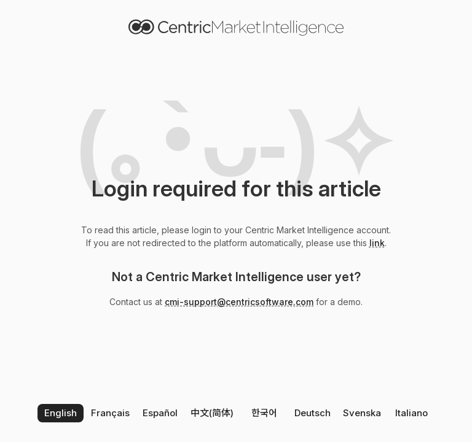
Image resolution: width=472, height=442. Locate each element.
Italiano (411, 413)
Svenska (362, 413)
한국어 (264, 413)
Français (110, 413)
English (60, 413)
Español (160, 413)
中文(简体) (212, 413)
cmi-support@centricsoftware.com (239, 302)
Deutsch (312, 413)
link (377, 243)
